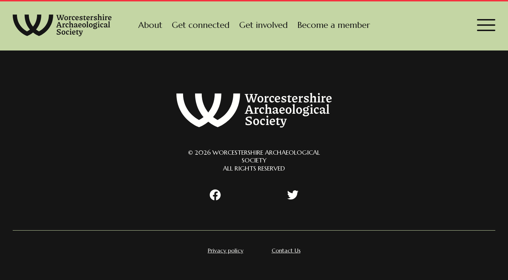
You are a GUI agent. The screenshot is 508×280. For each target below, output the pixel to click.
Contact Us (286, 250)
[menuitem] (150, 25)
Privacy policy (225, 250)
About (150, 25)
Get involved (263, 25)
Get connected (201, 25)
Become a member (333, 25)
